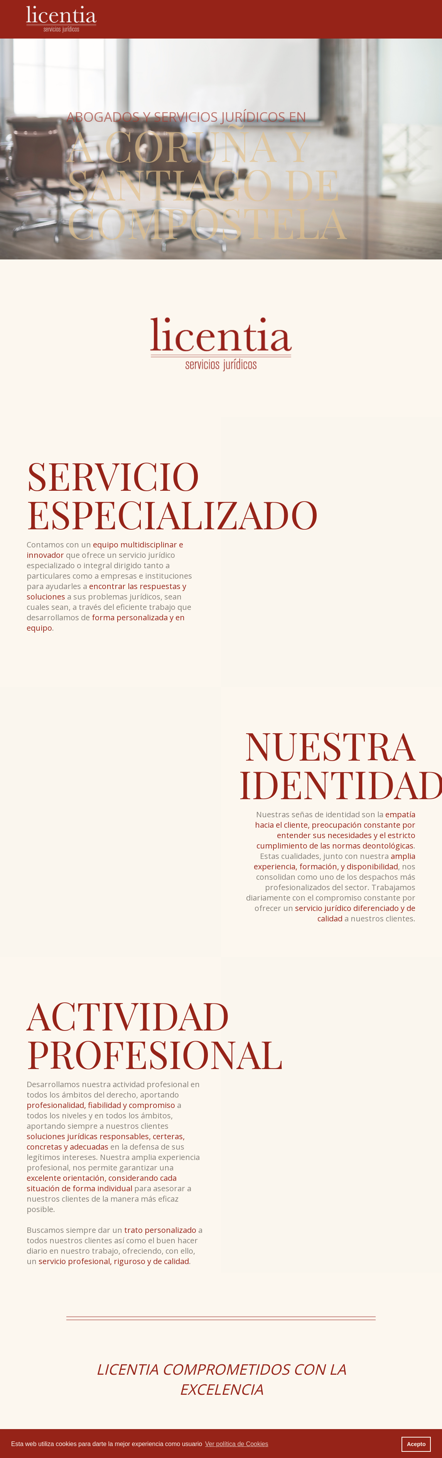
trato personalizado (160, 1230)
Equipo (256, 18)
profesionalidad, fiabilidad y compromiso (101, 1105)
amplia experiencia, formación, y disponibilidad (334, 861)
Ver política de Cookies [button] (236, 1444)
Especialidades (296, 18)
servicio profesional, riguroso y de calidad (114, 1261)
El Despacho (220, 18)
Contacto (376, 18)
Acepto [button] (416, 1444)
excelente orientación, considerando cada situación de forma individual (102, 1183)
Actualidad (339, 18)
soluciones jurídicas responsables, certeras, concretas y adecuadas (106, 1141)
